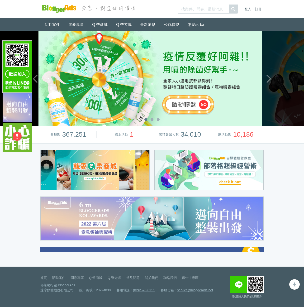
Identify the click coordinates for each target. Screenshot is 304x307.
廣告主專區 (190, 278)
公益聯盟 (171, 25)
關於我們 (151, 278)
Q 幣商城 (100, 25)
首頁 (43, 278)
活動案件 (52, 25)
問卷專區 (76, 25)
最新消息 (147, 25)
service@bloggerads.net (195, 290)
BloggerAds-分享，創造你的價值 (59, 9)
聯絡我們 (170, 278)
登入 (248, 9)
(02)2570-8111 (144, 290)
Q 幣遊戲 (124, 25)
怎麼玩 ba (196, 25)
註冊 (258, 9)
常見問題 (133, 278)
